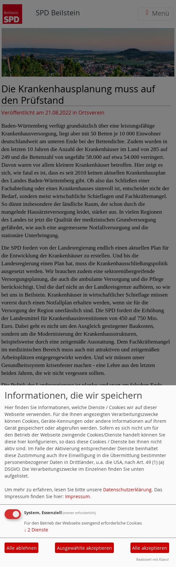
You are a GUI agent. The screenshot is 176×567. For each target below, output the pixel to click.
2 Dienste (36, 530)
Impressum (77, 496)
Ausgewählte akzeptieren (84, 548)
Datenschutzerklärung (127, 489)
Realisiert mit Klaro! (152, 559)
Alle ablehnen (22, 548)
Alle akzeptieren (149, 548)
